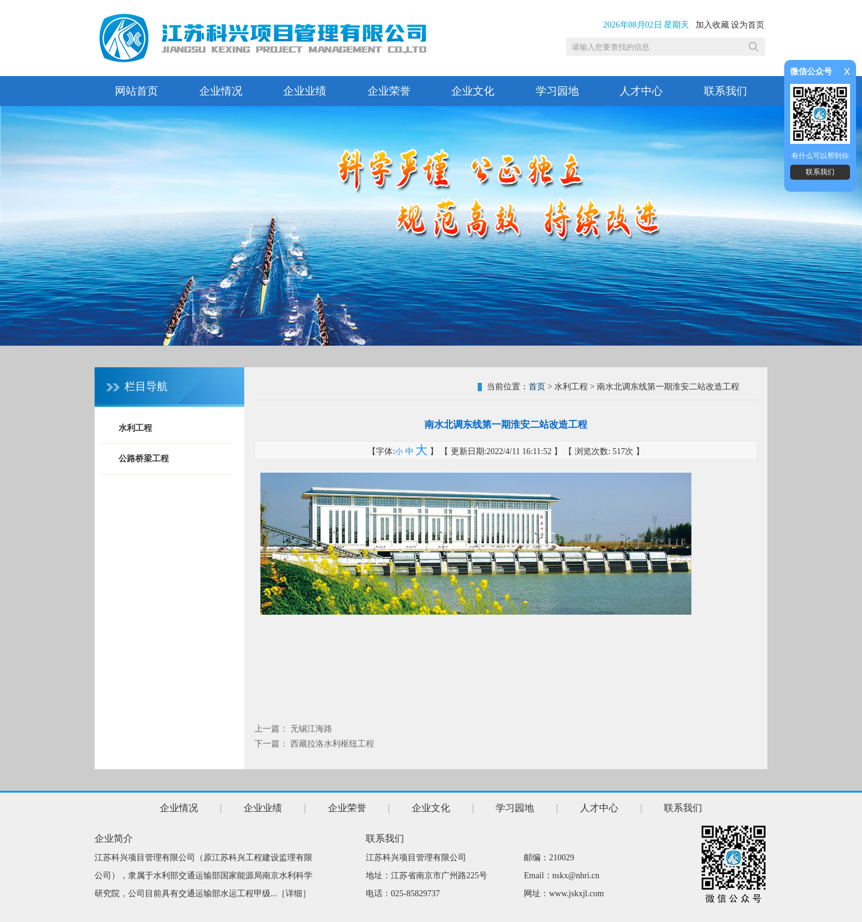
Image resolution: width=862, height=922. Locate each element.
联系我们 (725, 91)
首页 (537, 386)
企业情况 (220, 91)
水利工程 (135, 428)
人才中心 (641, 91)
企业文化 (472, 91)
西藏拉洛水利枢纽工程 (332, 743)
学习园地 (557, 91)
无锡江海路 (311, 728)
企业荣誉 (389, 91)
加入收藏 (712, 24)
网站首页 (136, 91)
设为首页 (747, 24)
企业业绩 (304, 91)
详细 (294, 893)
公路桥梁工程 (144, 458)
